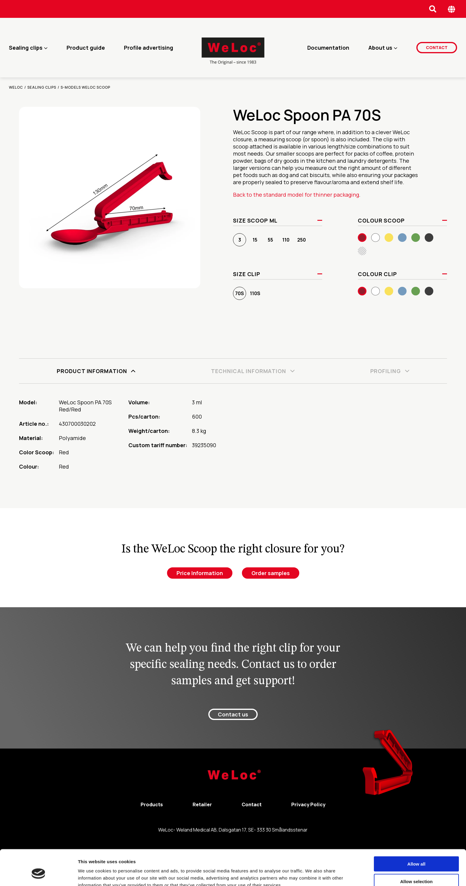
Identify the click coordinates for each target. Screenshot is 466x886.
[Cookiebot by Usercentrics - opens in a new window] (38, 874)
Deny (416, 868)
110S (255, 293)
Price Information (200, 573)
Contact (437, 47)
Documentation (328, 47)
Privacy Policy (308, 804)
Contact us (233, 714)
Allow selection (416, 851)
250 (301, 240)
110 (285, 240)
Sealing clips (25, 47)
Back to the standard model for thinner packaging (296, 194)
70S (239, 293)
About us (380, 47)
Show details (312, 874)
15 (255, 240)
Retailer (202, 804)
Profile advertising (148, 47)
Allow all (416, 833)
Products (152, 804)
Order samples (270, 573)
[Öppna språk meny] (451, 9)
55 (270, 240)
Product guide (86, 47)
